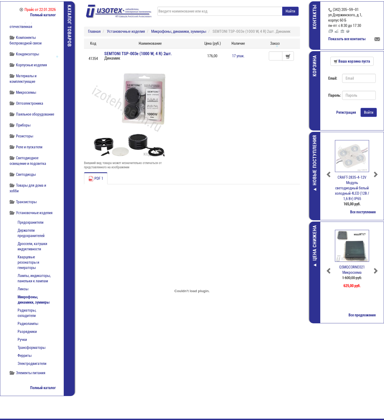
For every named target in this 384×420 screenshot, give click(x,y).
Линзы (23, 289)
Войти (368, 112)
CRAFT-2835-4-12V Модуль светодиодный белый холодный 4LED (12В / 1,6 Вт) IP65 (352, 188)
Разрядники (27, 331)
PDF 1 (95, 178)
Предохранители (30, 222)
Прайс (37, 9)
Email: (332, 78)
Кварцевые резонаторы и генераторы (28, 262)
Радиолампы (28, 323)
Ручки (22, 339)
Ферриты (24, 355)
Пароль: (333, 95)
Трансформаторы (31, 347)
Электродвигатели (32, 363)
